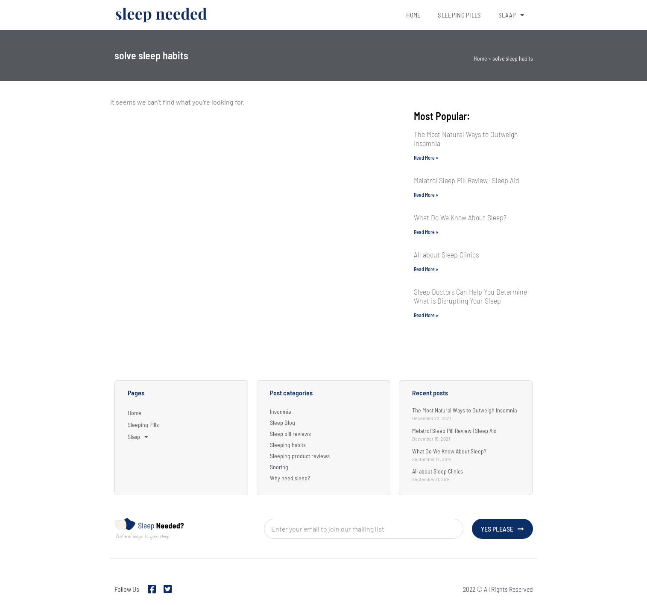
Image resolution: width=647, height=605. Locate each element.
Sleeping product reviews (300, 455)
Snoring (279, 467)
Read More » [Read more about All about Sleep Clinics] (426, 269)
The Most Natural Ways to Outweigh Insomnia (466, 138)
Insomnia (280, 411)
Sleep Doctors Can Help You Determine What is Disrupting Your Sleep (470, 296)
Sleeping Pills (459, 15)
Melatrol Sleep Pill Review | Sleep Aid (466, 180)
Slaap (511, 15)
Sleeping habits (288, 444)
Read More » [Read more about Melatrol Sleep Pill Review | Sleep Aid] (426, 195)
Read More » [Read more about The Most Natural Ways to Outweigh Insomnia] (426, 158)
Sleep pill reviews (290, 433)
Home (413, 15)
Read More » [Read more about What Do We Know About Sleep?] (426, 232)
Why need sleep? (290, 478)
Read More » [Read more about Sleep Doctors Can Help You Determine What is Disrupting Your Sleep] (426, 315)
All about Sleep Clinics (446, 254)
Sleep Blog (282, 422)
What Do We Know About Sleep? (460, 217)
